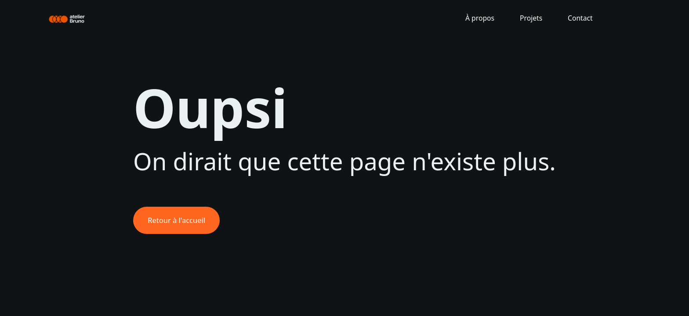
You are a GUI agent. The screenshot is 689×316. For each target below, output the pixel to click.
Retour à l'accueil (176, 220)
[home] (67, 18)
